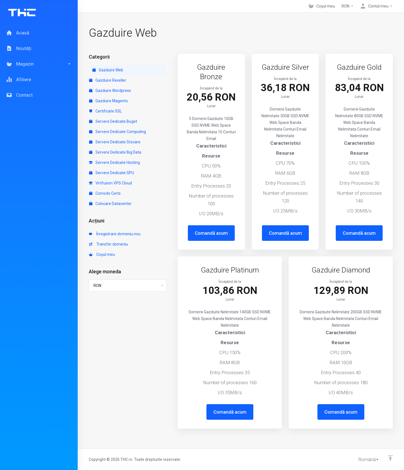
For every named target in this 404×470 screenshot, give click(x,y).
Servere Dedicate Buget (113, 121)
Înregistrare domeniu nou (114, 234)
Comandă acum (211, 233)
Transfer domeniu (108, 244)
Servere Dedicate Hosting (114, 162)
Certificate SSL (105, 111)
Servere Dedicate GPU (111, 173)
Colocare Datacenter (110, 203)
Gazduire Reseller (107, 80)
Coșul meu (102, 254)
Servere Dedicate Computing (117, 131)
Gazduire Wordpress (110, 90)
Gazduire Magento (108, 101)
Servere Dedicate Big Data (115, 152)
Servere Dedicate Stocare (114, 142)
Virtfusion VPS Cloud (110, 183)
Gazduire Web (107, 70)
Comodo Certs (105, 193)
